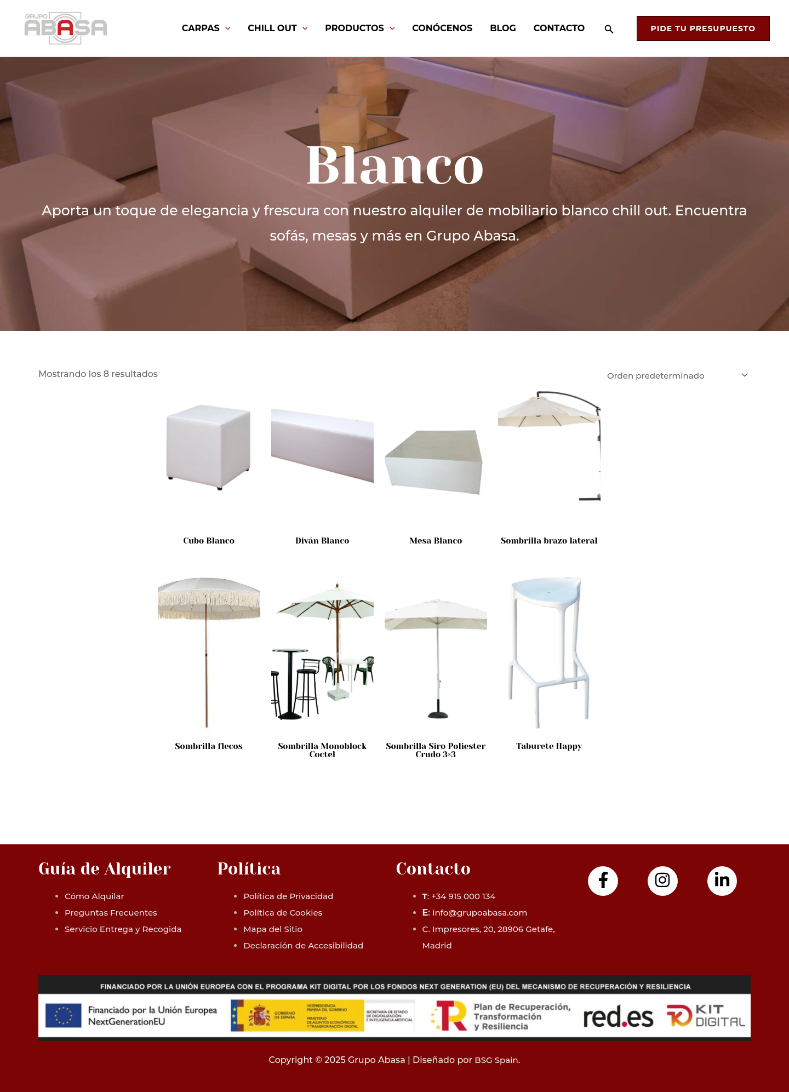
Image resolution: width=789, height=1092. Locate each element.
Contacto (559, 28)
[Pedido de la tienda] (671, 375)
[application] (225, 28)
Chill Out (277, 28)
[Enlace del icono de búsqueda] (609, 29)
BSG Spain (496, 1060)
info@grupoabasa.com (482, 912)
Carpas (206, 28)
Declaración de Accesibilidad (307, 945)
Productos (360, 28)
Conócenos (442, 28)
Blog (503, 28)
